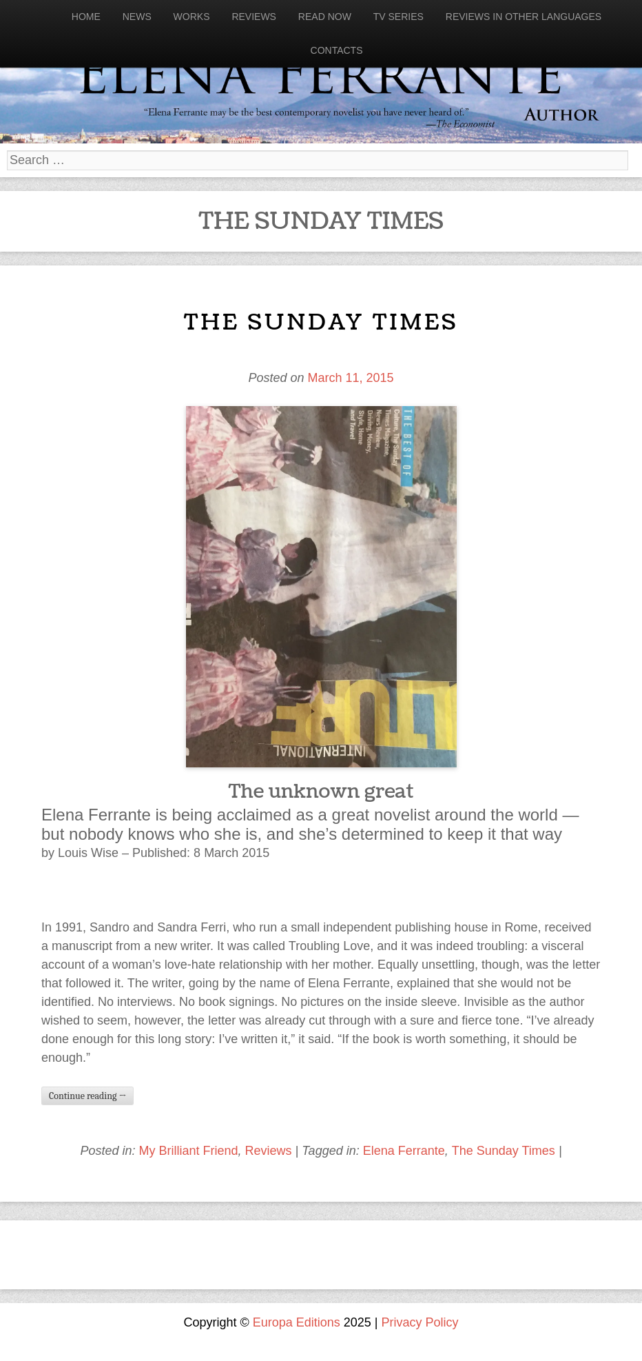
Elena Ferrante (404, 1151)
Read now (324, 16)
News (137, 16)
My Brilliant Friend (188, 1151)
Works (192, 16)
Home (86, 16)
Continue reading (87, 1096)
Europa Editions (296, 1322)
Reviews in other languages (523, 16)
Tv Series (398, 16)
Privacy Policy (420, 1322)
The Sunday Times (321, 322)
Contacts (337, 50)
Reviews (253, 16)
